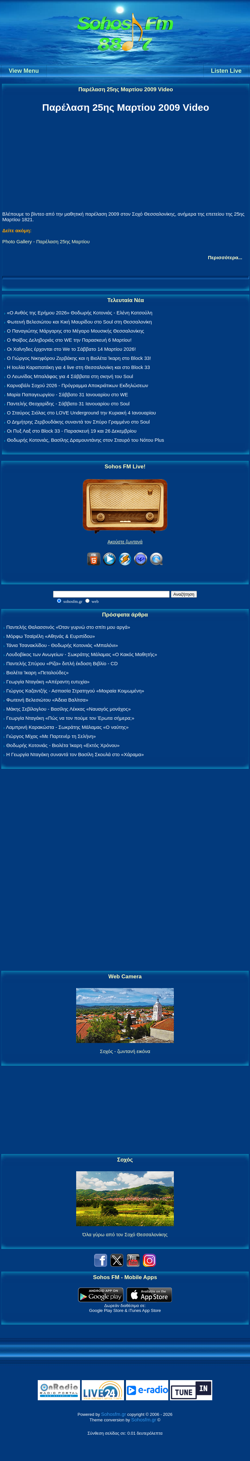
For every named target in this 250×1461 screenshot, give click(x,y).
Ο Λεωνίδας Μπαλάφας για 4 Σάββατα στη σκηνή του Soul (70, 376)
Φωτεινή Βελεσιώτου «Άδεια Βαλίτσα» (47, 700)
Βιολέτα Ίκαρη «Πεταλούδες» (37, 672)
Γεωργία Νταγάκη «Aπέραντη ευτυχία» (48, 681)
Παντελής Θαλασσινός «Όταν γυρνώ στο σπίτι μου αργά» (68, 627)
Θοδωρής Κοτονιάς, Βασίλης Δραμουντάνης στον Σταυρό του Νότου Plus (85, 440)
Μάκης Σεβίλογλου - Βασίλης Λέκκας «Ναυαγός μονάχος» (68, 709)
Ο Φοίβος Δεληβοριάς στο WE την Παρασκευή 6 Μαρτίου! (69, 340)
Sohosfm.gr (113, 1414)
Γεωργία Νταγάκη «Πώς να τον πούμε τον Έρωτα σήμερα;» (70, 718)
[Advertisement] (125, 870)
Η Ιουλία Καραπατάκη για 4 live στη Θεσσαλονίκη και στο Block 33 (78, 367)
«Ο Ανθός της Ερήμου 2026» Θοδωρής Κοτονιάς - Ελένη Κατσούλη (79, 312)
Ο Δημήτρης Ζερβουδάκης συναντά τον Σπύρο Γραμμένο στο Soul (78, 422)
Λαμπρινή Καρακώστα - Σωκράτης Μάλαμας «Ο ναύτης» (67, 727)
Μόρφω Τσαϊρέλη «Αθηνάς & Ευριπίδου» (50, 636)
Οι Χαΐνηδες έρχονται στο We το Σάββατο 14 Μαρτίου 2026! (71, 349)
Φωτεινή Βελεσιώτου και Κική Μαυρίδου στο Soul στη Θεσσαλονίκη (79, 321)
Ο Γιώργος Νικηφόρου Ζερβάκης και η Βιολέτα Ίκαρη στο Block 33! (79, 358)
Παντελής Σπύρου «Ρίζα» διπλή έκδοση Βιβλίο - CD (62, 663)
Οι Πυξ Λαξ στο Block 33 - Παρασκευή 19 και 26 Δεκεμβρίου (71, 431)
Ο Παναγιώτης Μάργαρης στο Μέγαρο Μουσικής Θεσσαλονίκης (75, 331)
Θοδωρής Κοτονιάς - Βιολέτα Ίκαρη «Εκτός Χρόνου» (62, 745)
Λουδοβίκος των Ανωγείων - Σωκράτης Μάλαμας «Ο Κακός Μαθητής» (81, 654)
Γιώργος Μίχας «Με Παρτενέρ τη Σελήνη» (51, 736)
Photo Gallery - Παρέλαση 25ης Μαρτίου (46, 241)
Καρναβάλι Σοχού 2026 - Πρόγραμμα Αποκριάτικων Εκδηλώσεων (77, 385)
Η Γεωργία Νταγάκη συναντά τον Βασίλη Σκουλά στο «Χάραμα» (75, 754)
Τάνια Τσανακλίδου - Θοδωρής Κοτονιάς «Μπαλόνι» (62, 645)
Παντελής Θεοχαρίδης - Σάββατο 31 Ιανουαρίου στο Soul (68, 403)
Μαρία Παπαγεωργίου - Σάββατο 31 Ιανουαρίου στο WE (67, 394)
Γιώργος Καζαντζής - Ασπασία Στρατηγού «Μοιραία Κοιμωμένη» (75, 690)
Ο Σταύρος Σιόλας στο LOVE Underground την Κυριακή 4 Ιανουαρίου (81, 412)
